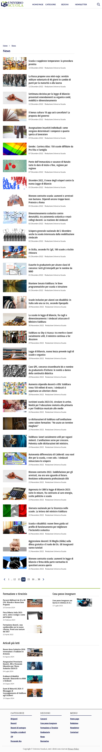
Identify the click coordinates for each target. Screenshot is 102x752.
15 (28, 579)
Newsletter (81, 4)
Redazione (74, 723)
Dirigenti (14, 718)
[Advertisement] (51, 26)
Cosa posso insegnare (48, 723)
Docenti (14, 723)
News (42, 736)
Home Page (37, 4)
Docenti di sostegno (18, 727)
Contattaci (74, 732)
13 (19, 579)
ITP (12, 736)
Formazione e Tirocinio (49, 727)
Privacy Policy (73, 749)
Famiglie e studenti (18, 732)
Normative (44, 741)
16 (33, 579)
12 (14, 579)
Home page (74, 718)
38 (39, 579)
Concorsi (43, 718)
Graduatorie (45, 732)
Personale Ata (16, 741)
